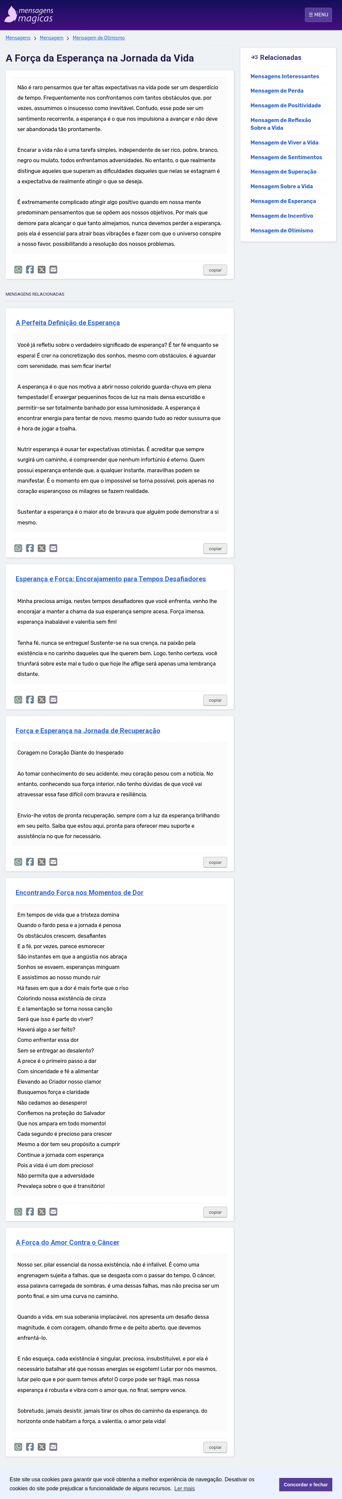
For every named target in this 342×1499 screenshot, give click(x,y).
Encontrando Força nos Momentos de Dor (80, 893)
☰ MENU (318, 15)
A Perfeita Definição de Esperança (68, 323)
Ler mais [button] (184, 1488)
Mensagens (18, 38)
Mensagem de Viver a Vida (284, 142)
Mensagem (51, 38)
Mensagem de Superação (283, 172)
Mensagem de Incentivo (281, 216)
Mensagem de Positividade (285, 105)
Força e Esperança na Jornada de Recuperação (88, 731)
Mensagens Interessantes (284, 76)
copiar (215, 270)
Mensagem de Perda (277, 91)
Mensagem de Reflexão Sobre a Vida (280, 124)
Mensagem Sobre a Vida (281, 186)
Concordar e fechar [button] (306, 1484)
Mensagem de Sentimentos (286, 157)
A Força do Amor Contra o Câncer (68, 1242)
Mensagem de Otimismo (99, 38)
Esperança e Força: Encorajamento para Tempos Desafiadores (111, 579)
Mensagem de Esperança (283, 201)
